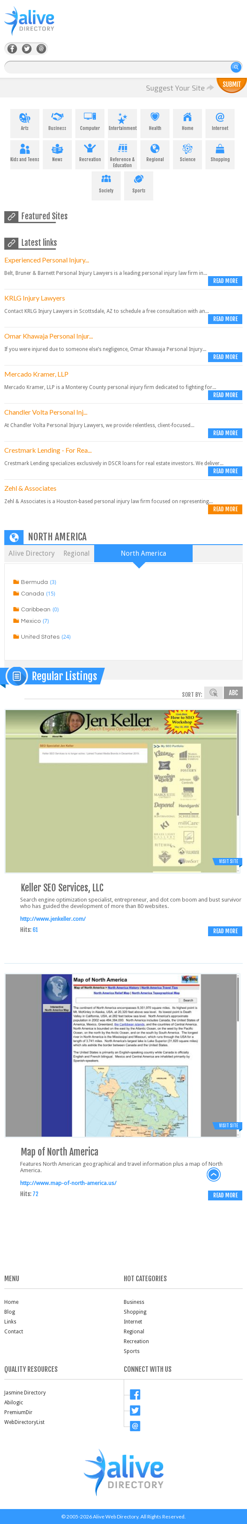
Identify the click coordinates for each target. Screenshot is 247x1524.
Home (187, 120)
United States (40, 637)
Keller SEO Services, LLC (62, 887)
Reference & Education (122, 154)
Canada (32, 594)
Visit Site (228, 861)
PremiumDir (18, 1412)
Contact (13, 1332)
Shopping (220, 151)
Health (155, 120)
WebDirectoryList (24, 1422)
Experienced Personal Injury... (46, 260)
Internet (220, 120)
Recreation (89, 151)
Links (10, 1322)
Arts (24, 120)
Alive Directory (32, 553)
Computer (89, 120)
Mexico (31, 621)
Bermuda (34, 582)
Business (57, 120)
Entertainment (122, 120)
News (57, 151)
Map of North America (59, 1152)
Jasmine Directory (25, 1393)
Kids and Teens (24, 151)
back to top (214, 1174)
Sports (138, 182)
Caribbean (36, 610)
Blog (9, 1312)
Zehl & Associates (30, 488)
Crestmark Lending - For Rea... (48, 450)
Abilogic (13, 1403)
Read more (225, 280)
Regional (155, 151)
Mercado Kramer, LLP (36, 374)
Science (187, 151)
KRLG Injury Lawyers (34, 298)
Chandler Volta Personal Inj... (45, 412)
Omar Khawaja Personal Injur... (48, 336)
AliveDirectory (38, 26)
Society (106, 182)
